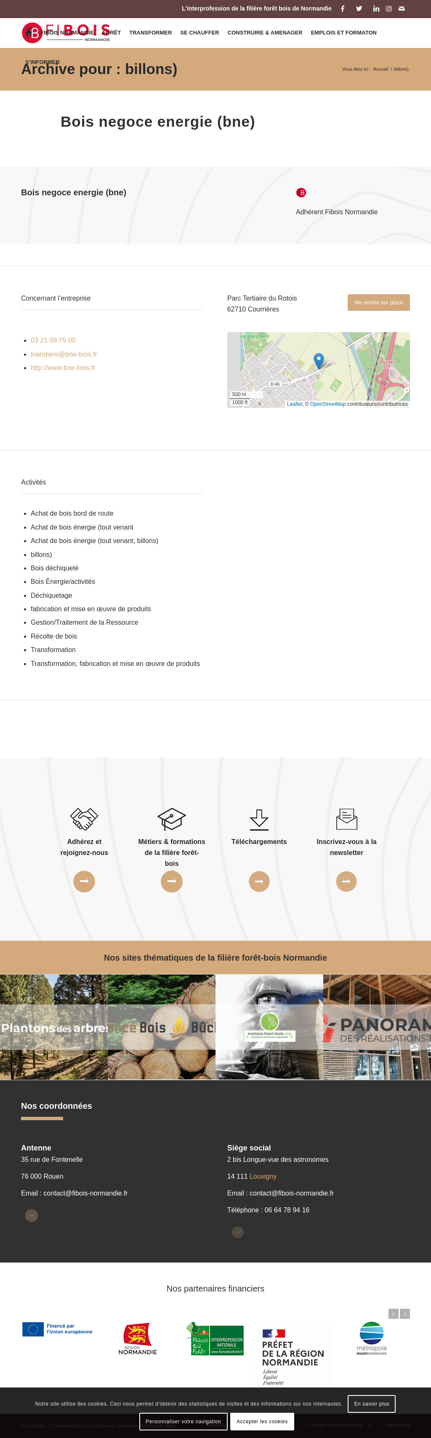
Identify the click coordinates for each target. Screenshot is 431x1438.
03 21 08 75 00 (53, 340)
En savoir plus (372, 1404)
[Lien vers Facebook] (342, 8)
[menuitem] (28, 33)
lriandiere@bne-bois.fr (64, 354)
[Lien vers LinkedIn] (376, 8)
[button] (319, 361)
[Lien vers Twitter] (359, 8)
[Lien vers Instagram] (389, 8)
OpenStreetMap (328, 404)
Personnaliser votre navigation (183, 1422)
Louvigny (263, 1176)
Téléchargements (259, 841)
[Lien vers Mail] (401, 8)
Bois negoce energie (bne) (158, 121)
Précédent (393, 1314)
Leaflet (294, 404)
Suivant (405, 1314)
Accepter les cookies (262, 1422)
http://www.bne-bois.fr (63, 367)
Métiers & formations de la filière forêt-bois (171, 853)
